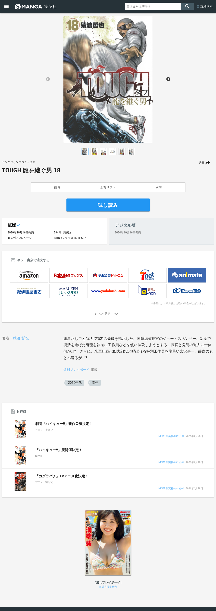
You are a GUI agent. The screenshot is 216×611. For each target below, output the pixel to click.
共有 (201, 162)
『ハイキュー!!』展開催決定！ (58, 450)
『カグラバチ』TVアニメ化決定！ (61, 476)
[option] (108, 79)
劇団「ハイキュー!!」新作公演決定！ (64, 424)
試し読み (108, 205)
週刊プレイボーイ (76, 370)
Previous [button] (48, 79)
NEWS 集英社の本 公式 (171, 436)
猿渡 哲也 (21, 338)
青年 (95, 383)
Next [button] (168, 79)
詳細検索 (206, 6)
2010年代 (75, 383)
